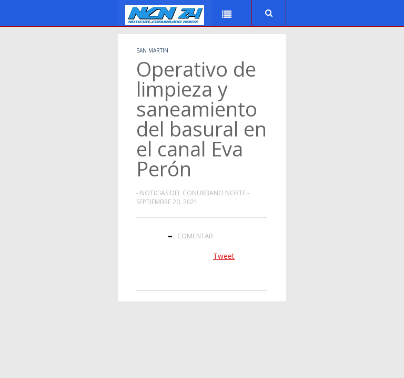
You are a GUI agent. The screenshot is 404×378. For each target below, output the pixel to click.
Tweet (224, 256)
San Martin (152, 50)
